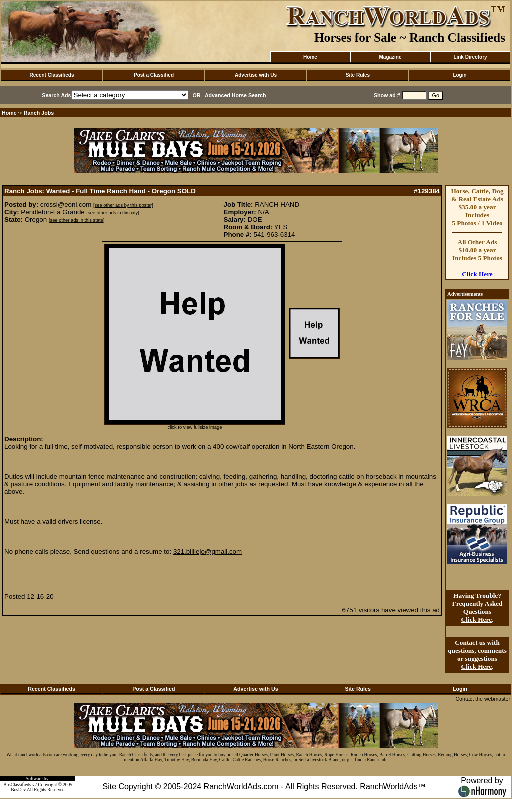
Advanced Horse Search (235, 95)
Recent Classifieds (52, 75)
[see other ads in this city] (112, 213)
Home (311, 57)
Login (459, 75)
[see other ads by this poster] (124, 205)
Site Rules (358, 75)
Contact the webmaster (483, 699)
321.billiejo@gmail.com (208, 552)
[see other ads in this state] (76, 220)
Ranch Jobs (39, 113)
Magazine (390, 57)
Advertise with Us (256, 75)
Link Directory (470, 57)
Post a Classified (154, 75)
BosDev (18, 790)
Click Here (477, 274)
